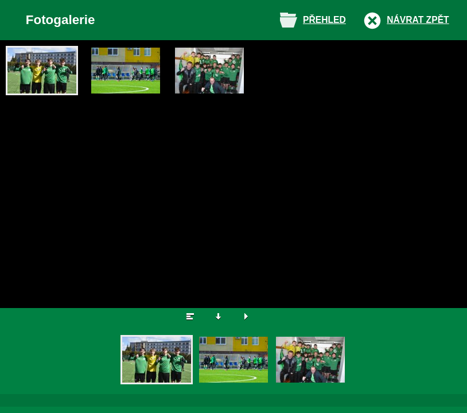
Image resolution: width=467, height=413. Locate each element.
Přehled (324, 20)
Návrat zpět (418, 20)
